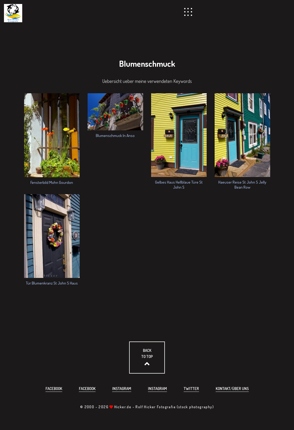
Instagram (121, 388)
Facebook (54, 388)
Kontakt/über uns (232, 388)
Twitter (191, 388)
